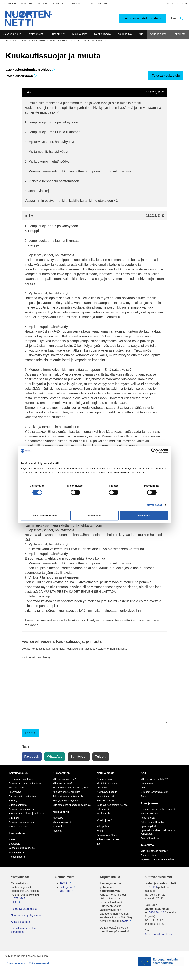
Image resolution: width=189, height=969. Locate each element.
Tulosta (100, 756)
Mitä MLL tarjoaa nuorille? (154, 851)
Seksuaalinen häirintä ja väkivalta (26, 813)
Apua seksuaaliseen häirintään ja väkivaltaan (158, 832)
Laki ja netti (103, 809)
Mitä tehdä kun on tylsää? (154, 779)
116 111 (152, 887)
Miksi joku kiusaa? (62, 783)
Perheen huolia (17, 856)
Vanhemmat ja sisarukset (22, 848)
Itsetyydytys (15, 792)
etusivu (10, 40)
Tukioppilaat (9, 3)
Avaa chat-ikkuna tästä (158, 934)
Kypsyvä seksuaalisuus (21, 779)
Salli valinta (95, 515)
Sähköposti (78, 756)
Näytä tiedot (154, 504)
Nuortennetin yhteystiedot (26, 915)
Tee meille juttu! (149, 855)
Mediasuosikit (104, 813)
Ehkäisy (13, 800)
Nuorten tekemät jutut (53, 3)
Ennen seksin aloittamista (22, 796)
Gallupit (104, 3)
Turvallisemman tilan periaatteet (23, 930)
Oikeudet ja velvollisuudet (154, 792)
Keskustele (28, 3)
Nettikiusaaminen (106, 800)
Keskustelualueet (32, 40)
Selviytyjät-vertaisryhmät (66, 800)
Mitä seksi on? (16, 787)
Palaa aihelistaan (21, 76)
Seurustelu (14, 843)
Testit (92, 3)
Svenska (182, 3)
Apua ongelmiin (149, 826)
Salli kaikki (144, 515)
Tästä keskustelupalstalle (142, 18)
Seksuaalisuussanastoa (21, 822)
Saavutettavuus (16, 963)
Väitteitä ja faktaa (18, 826)
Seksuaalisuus (18, 773)
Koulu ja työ (104, 820)
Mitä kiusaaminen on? (64, 779)
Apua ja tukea (149, 803)
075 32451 (20, 898)
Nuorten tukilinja (149, 813)
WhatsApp (54, 756)
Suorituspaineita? (18, 805)
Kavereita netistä (105, 796)
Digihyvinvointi (104, 779)
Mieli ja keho (58, 40)
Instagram (66, 887)
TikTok (64, 883)
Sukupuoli (14, 818)
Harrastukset (147, 783)
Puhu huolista (148, 817)
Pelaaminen (103, 787)
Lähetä (30, 733)
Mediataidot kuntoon (107, 783)
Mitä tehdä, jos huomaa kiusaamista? (72, 805)
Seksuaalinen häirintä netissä (112, 805)
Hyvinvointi (58, 826)
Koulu (100, 830)
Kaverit (12, 839)
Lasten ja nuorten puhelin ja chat (158, 809)
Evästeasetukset (39, 963)
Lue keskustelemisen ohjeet (30, 69)
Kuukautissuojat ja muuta (88, 40)
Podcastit (78, 3)
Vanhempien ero (17, 852)
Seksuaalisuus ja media (21, 809)
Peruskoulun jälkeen (107, 835)
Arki (143, 773)
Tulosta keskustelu (166, 75)
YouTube (65, 890)
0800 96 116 (156, 912)
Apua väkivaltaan (150, 838)
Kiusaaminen (61, 773)
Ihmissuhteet (17, 833)
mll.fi (13, 902)
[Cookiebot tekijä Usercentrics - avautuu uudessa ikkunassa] (153, 450)
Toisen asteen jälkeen (108, 839)
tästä (125, 921)
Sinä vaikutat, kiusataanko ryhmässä (72, 787)
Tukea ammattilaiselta (152, 822)
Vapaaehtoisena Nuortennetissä (157, 859)
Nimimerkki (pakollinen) (36, 657)
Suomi (170, 3)
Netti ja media (105, 773)
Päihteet (57, 830)
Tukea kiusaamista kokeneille (68, 796)
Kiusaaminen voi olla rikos (66, 792)
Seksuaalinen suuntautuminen (25, 783)
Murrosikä (58, 817)
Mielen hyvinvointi (62, 822)
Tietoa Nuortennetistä (24, 908)
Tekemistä (147, 845)
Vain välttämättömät (45, 515)
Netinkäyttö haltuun (107, 792)
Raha (143, 796)
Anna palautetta (20, 921)
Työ (99, 843)
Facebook (31, 756)
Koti (143, 787)
